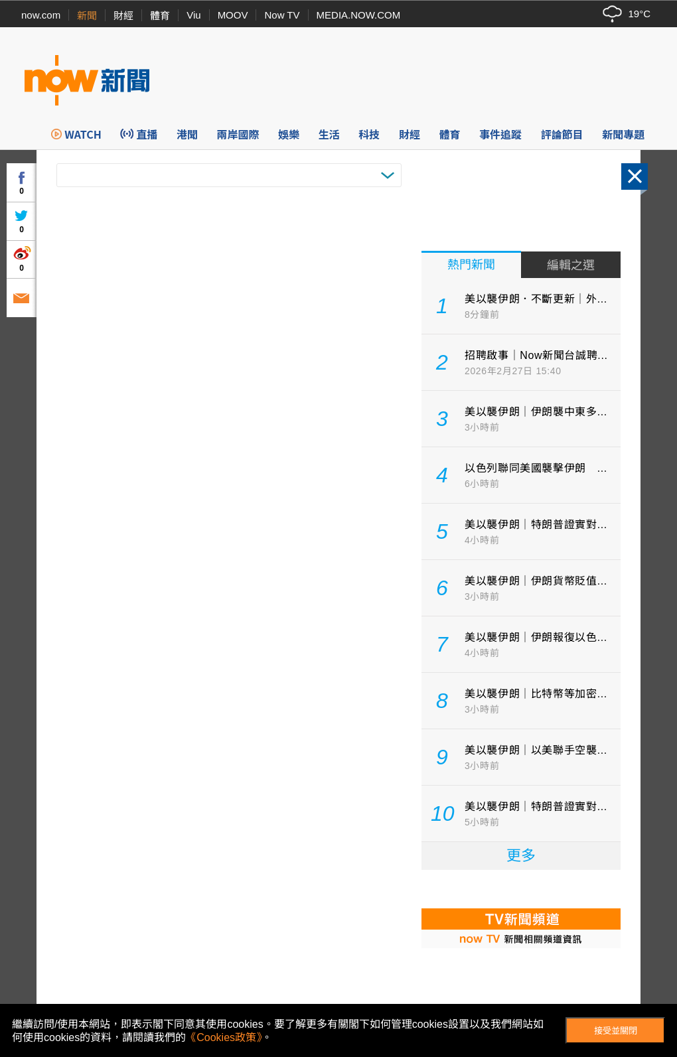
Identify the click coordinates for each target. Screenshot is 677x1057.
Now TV (281, 15)
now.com (40, 15)
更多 (521, 855)
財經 (123, 15)
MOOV (233, 15)
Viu (193, 15)
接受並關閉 (615, 1031)
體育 (160, 15)
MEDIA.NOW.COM (359, 15)
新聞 (87, 15)
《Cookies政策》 (224, 1037)
